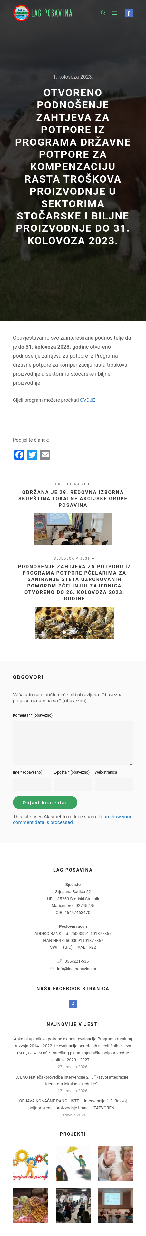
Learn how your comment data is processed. (72, 819)
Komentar (33, 715)
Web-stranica (106, 772)
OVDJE (87, 400)
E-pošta (72, 772)
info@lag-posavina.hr (73, 969)
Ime (27, 772)
